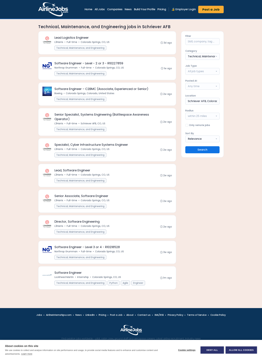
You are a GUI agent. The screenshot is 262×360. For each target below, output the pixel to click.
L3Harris (58, 42)
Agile (125, 283)
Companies (114, 9)
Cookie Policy (218, 315)
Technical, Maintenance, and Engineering (80, 48)
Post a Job (211, 9)
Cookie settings (186, 350)
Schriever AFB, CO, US (93, 123)
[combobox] (202, 56)
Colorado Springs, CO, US (95, 42)
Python (113, 283)
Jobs (39, 315)
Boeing (58, 93)
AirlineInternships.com (59, 315)
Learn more (26, 354)
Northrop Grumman (66, 67)
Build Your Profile (144, 9)
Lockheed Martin (64, 277)
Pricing (161, 9)
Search (202, 150)
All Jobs (100, 9)
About (130, 315)
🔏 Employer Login (183, 9)
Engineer (138, 283)
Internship (83, 277)
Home (88, 9)
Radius (189, 110)
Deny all (212, 350)
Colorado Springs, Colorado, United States (90, 93)
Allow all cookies (241, 350)
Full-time (72, 42)
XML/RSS (159, 315)
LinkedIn (90, 315)
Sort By (189, 133)
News (128, 9)
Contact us (144, 315)
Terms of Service (196, 315)
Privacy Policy (175, 315)
